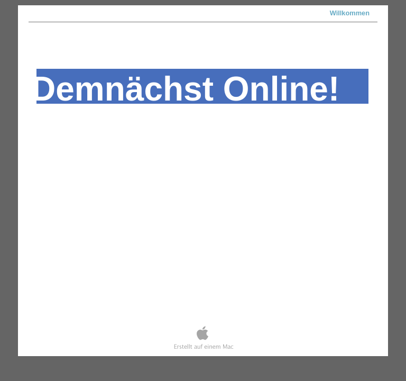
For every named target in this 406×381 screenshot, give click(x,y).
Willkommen (350, 13)
